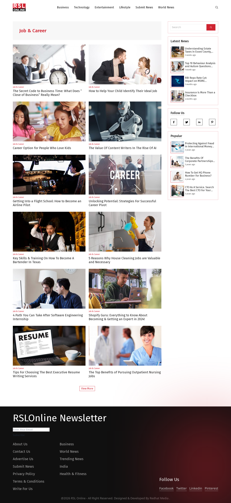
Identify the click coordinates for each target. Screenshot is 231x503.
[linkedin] (199, 122)
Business (63, 7)
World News (166, 7)
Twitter (181, 488)
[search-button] (216, 7)
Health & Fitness (73, 474)
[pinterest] (212, 122)
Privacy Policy (24, 474)
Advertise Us (23, 459)
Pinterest (211, 488)
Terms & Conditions (28, 481)
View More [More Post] (87, 388)
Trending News (71, 459)
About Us (20, 444)
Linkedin (195, 488)
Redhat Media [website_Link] (159, 498)
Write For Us (23, 489)
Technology (82, 7)
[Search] (210, 27)
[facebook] (174, 122)
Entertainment (104, 7)
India (64, 466)
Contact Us (21, 451)
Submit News (144, 7)
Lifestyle (124, 7)
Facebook (166, 488)
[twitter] (186, 122)
